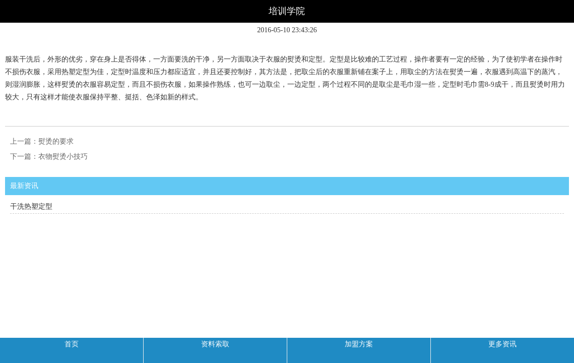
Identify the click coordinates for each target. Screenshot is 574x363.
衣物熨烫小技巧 (63, 156)
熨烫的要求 (56, 141)
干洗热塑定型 (31, 206)
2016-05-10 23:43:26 (287, 30)
